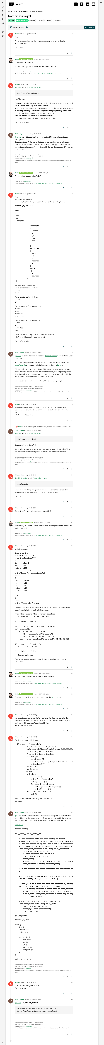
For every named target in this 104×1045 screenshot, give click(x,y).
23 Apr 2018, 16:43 (35, 134)
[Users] (3, 19)
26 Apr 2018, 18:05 (35, 430)
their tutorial (55, 697)
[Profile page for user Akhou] (10, 35)
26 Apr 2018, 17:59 (30, 404)
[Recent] (3, 6)
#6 (72, 194)
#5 (72, 173)
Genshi (59, 365)
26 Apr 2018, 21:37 (44, 694)
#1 (72, 34)
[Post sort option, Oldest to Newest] (17, 27)
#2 (72, 59)
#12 (72, 522)
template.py (19, 824)
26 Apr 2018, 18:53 (30, 508)
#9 (72, 430)
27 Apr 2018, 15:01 (30, 982)
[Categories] (3, 2)
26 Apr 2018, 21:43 (30, 715)
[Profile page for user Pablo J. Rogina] (10, 135)
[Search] (3, 27)
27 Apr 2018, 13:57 (35, 812)
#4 (72, 134)
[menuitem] (101, 2)
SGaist (17, 59)
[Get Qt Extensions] (3, 31)
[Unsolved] (3, 36)
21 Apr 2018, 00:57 (30, 34)
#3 (72, 84)
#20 (72, 999)
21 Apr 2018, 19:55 (44, 59)
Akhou (17, 34)
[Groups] (3, 23)
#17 (72, 737)
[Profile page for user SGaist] (10, 60)
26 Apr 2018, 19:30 (44, 522)
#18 (72, 812)
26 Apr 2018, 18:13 (30, 475)
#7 (72, 353)
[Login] (101, 2)
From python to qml (34, 87)
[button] (3, 1042)
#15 (72, 694)
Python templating (51, 355)
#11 (72, 508)
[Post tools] (71, 53)
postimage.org (29, 159)
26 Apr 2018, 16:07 (35, 353)
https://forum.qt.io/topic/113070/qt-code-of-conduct (48, 74)
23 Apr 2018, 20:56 (44, 173)
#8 (72, 404)
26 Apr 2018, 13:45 (30, 194)
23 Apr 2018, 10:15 (30, 84)
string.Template (20, 365)
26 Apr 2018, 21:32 (30, 546)
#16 (72, 715)
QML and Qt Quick (22, 20)
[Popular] (3, 15)
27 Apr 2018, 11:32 (30, 737)
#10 (72, 475)
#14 (72, 673)
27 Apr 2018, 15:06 (35, 999)
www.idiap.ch (27, 72)
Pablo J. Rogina (19, 134)
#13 (72, 546)
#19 (72, 982)
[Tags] (3, 11)
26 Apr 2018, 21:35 (44, 673)
